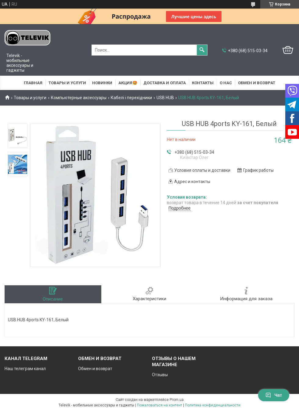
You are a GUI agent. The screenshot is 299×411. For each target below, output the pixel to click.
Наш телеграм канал (25, 368)
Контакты (203, 83)
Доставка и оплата (164, 83)
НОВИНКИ (102, 83)
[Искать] (202, 50)
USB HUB (165, 97)
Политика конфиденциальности (212, 405)
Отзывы (160, 374)
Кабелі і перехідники (131, 97)
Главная (33, 83)
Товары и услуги (67, 83)
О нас (226, 83)
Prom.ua (177, 400)
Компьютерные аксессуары (78, 97)
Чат (273, 395)
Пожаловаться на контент (159, 405)
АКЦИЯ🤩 (127, 83)
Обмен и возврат (256, 83)
